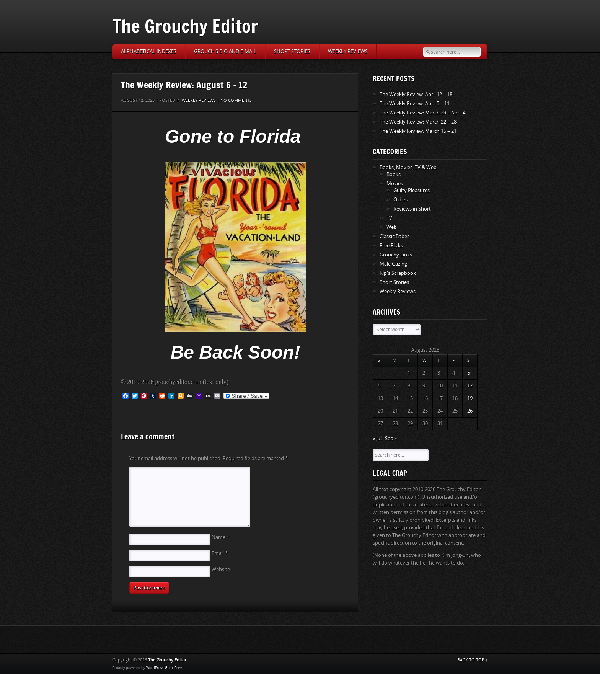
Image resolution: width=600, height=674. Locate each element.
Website (221, 569)
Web (391, 227)
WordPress (154, 668)
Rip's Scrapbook (398, 273)
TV (389, 218)
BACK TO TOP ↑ (472, 660)
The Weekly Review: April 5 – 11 (415, 103)
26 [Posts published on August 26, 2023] (470, 411)
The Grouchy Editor (185, 25)
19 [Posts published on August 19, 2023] (470, 398)
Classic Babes (394, 236)
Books (393, 174)
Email (220, 553)
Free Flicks (391, 245)
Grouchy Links (396, 255)
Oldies (400, 199)
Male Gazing (393, 264)
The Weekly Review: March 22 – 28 (418, 122)
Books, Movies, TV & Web (408, 167)
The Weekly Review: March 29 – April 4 (422, 113)
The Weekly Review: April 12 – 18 (416, 94)
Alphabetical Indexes (148, 51)
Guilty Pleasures (411, 190)
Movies (394, 183)
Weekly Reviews (348, 51)
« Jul (377, 438)
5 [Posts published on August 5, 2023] (468, 373)
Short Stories (292, 51)
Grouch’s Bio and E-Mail (225, 51)
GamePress (174, 668)
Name (220, 537)
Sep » (391, 438)
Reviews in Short (412, 209)
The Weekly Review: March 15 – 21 (418, 131)
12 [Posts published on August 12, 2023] (470, 385)
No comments (236, 100)
